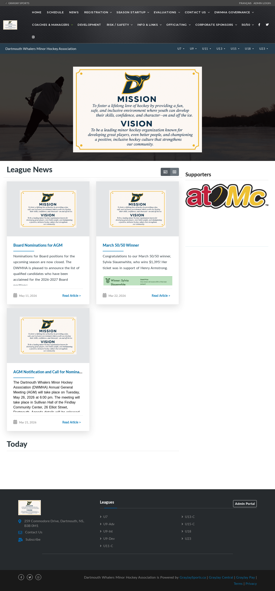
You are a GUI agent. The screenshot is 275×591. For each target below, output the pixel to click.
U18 (248, 49)
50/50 (246, 24)
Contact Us (195, 12)
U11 (205, 49)
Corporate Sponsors (214, 24)
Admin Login (262, 3)
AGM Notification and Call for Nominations (50, 372)
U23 (262, 49)
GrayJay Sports (16, 3)
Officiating (176, 24)
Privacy (251, 583)
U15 (234, 49)
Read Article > (71, 296)
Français (246, 3)
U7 (179, 49)
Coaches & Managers (50, 24)
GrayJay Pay (245, 577)
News (74, 12)
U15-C (190, 524)
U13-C (190, 517)
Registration (96, 12)
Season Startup (130, 12)
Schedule (55, 12)
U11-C (108, 546)
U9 (192, 49)
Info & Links (147, 24)
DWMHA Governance (232, 12)
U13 (220, 49)
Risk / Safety (118, 24)
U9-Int (108, 531)
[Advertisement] (226, 280)
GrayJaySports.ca (193, 577)
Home (36, 12)
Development (89, 24)
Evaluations (165, 12)
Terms (238, 583)
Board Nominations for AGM (38, 245)
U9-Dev (109, 539)
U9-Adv (109, 524)
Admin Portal (245, 503)
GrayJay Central (221, 577)
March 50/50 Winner (121, 245)
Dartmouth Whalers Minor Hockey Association (40, 48)
